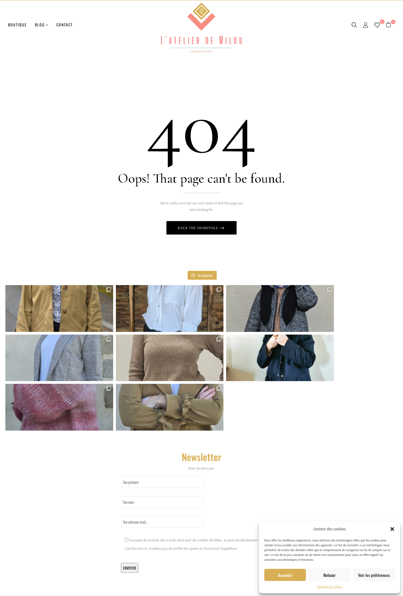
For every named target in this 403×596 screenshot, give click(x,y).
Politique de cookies (329, 586)
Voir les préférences (374, 575)
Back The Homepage (198, 227)
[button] (392, 529)
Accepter (285, 575)
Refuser (329, 575)
